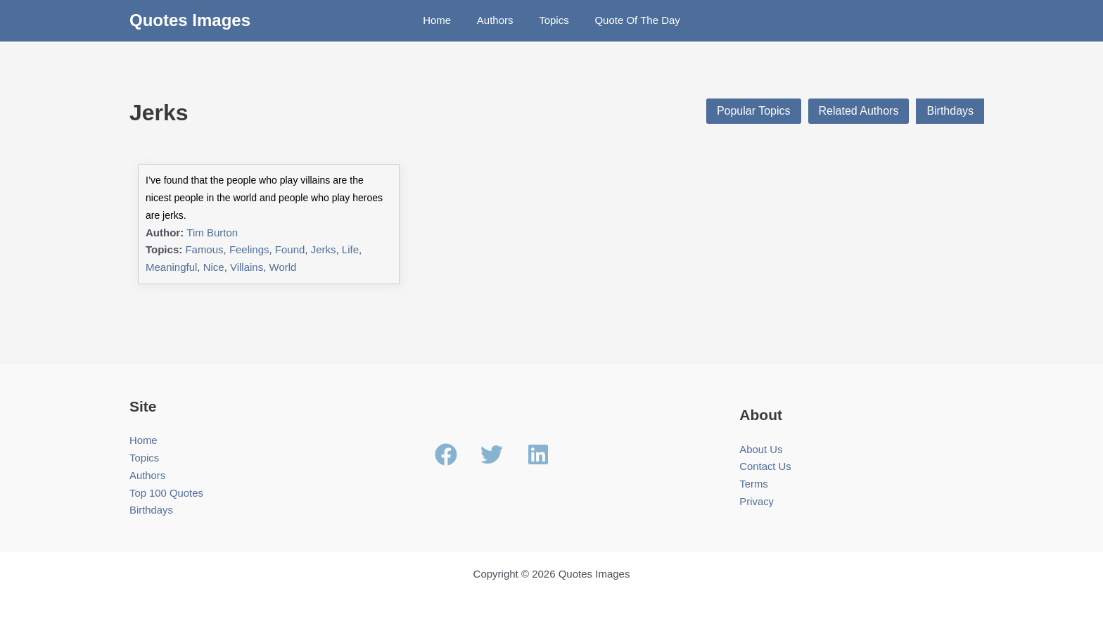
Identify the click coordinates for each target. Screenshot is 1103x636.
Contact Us (765, 467)
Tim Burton (212, 232)
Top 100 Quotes (166, 493)
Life (350, 249)
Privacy (756, 501)
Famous (204, 249)
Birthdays (950, 111)
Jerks (323, 249)
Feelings (249, 249)
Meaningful (171, 267)
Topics (552, 20)
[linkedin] (541, 454)
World (283, 267)
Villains (246, 267)
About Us (761, 449)
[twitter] (502, 454)
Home (444, 20)
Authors (497, 20)
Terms (753, 484)
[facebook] (456, 454)
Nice (213, 267)
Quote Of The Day (629, 20)
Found (290, 249)
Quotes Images (189, 20)
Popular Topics (754, 111)
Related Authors (858, 111)
